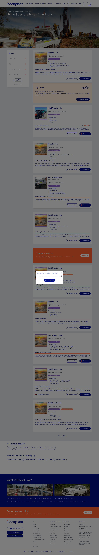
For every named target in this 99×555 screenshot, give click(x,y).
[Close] (61, 273)
